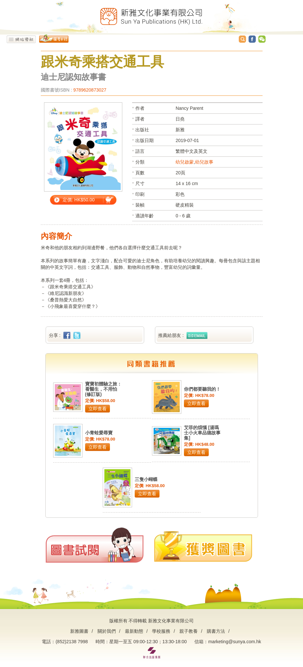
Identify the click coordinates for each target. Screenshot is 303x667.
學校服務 (161, 631)
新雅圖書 (79, 631)
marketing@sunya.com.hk (234, 641)
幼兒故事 (204, 162)
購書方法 (216, 631)
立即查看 (97, 408)
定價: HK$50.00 (79, 199)
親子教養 (188, 631)
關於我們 (107, 631)
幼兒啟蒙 (184, 162)
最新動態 (134, 631)
